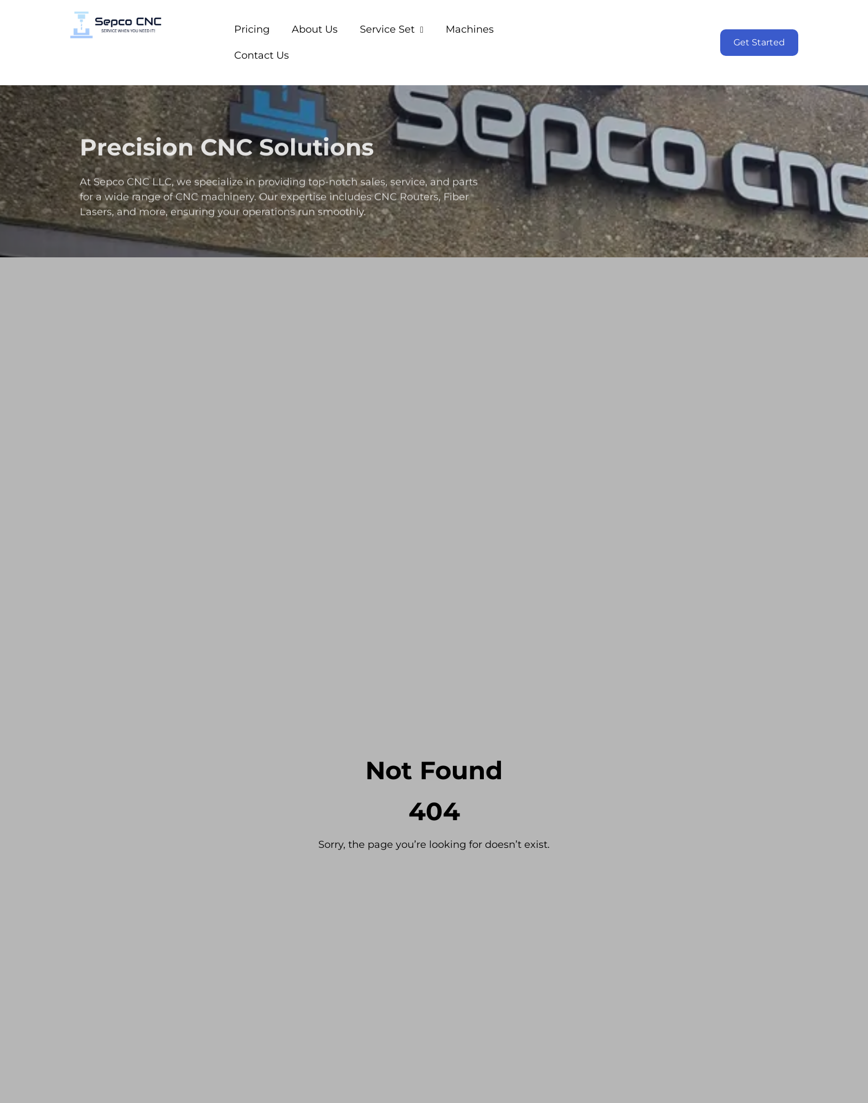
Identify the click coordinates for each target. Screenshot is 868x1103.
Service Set (391, 29)
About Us (315, 29)
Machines (470, 29)
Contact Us (261, 55)
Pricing (252, 29)
